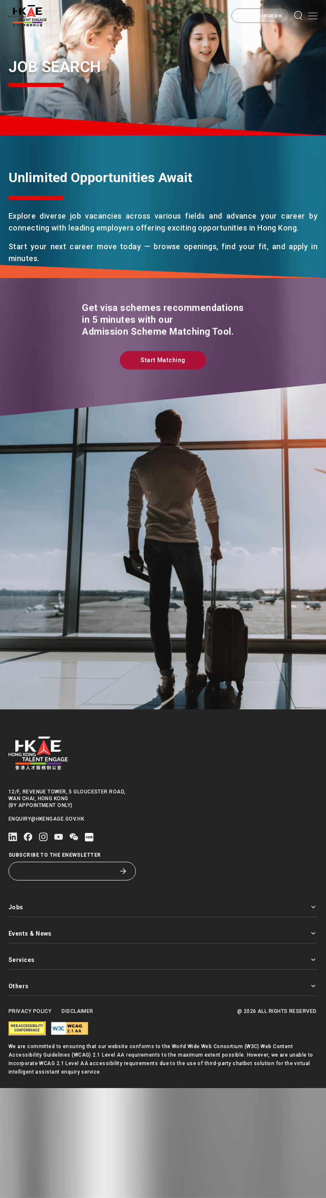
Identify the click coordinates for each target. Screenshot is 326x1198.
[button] (298, 15)
